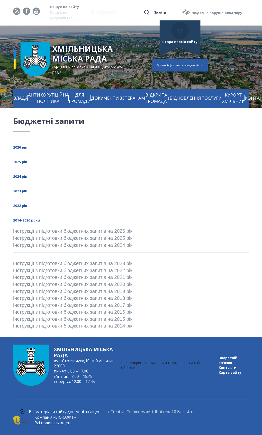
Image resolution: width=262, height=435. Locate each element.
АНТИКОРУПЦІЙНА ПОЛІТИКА (48, 98)
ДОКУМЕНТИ (105, 98)
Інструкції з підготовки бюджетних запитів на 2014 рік (72, 325)
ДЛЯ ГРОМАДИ (80, 98)
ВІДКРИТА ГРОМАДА (156, 98)
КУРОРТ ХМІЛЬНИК (233, 98)
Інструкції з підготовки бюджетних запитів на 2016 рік (72, 312)
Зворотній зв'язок (228, 360)
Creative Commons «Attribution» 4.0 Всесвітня (152, 411)
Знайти (160, 12)
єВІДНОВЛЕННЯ (184, 98)
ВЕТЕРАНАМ (132, 98)
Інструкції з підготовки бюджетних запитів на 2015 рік (72, 319)
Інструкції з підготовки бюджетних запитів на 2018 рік (72, 298)
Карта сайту (230, 372)
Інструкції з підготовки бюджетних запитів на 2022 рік (72, 270)
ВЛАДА (20, 98)
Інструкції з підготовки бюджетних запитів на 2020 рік (72, 284)
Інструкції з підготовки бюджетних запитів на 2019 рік (73, 291)
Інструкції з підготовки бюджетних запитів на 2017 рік (72, 305)
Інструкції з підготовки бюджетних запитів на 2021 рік (72, 277)
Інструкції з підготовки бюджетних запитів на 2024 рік (72, 245)
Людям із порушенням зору (216, 12)
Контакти (227, 367)
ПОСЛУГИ (211, 98)
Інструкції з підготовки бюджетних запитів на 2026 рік (73, 231)
